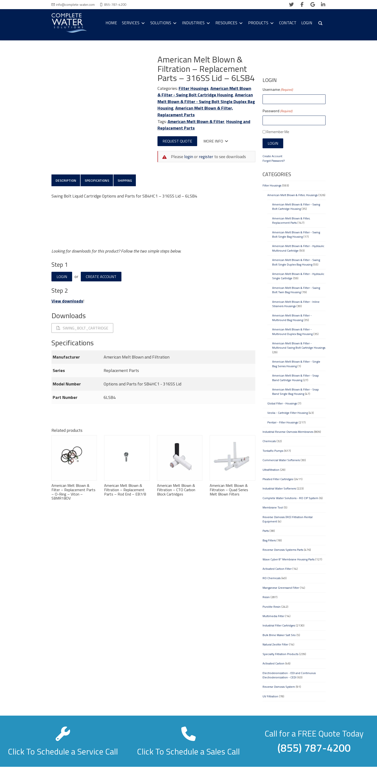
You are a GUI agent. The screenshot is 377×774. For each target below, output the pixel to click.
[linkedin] (323, 4)
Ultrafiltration (271, 469)
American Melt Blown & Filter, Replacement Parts (291, 220)
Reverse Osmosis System (279, 686)
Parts (266, 530)
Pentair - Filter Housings (282, 422)
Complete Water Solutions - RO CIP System (290, 498)
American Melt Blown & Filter (196, 121)
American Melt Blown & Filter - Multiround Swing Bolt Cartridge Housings (298, 345)
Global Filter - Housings (282, 403)
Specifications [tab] (98, 180)
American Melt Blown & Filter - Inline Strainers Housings (296, 303)
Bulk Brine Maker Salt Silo (279, 635)
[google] (312, 4)
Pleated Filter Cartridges (278, 479)
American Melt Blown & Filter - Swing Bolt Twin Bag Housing (296, 289)
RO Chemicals (272, 578)
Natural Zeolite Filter (275, 644)
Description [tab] (66, 180)
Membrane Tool (273, 507)
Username (278, 89)
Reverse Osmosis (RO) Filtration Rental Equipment (288, 519)
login (188, 156)
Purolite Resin (272, 606)
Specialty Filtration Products (280, 654)
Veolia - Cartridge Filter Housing (287, 412)
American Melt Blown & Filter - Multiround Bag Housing (292, 317)
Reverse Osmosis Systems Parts (283, 549)
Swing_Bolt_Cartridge (82, 329)
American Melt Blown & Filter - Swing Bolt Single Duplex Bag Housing (206, 101)
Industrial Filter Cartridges (279, 625)
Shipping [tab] (126, 180)
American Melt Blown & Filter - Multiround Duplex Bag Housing (292, 331)
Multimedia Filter (273, 616)
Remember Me (277, 132)
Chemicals (269, 441)
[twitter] (291, 4)
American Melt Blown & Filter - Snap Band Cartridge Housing (295, 377)
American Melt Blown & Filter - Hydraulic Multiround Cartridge (298, 248)
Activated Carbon (273, 663)
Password (277, 111)
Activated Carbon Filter (277, 568)
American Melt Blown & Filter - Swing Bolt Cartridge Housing (204, 91)
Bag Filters (269, 540)
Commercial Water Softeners (281, 460)
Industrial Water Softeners (279, 488)
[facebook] (302, 4)
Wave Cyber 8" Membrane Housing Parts (288, 559)
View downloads (67, 301)
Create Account (101, 277)
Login (62, 277)
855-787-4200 (115, 4)
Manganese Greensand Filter (281, 587)
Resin (266, 597)
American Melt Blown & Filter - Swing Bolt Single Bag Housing (296, 234)
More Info (215, 141)
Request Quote (177, 141)
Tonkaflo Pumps (273, 450)
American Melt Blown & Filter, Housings (292, 195)
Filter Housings (193, 88)
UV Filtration (270, 696)
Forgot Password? (274, 160)
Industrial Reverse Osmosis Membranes (288, 431)
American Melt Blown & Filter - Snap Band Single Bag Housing (295, 391)
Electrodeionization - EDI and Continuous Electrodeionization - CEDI (289, 675)
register (206, 156)
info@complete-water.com (75, 4)
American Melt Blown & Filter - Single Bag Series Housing (296, 363)
